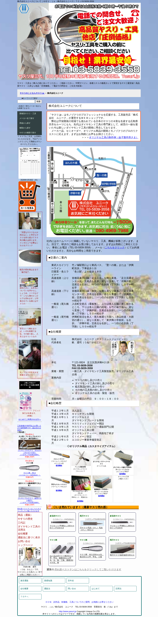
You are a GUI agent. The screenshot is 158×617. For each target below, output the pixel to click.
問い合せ (72, 588)
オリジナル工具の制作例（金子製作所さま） (113, 137)
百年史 (71, 580)
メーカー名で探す (26, 118)
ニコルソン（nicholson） (64, 519)
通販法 (47, 588)
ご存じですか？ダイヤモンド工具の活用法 (29, 385)
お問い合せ (24, 541)
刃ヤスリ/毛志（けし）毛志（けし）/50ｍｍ (91, 529)
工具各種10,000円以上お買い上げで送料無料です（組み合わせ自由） (29, 428)
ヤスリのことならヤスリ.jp (32, 93)
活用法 (118, 588)
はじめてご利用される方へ (30, 419)
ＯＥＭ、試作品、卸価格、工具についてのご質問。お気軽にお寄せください (79, 602)
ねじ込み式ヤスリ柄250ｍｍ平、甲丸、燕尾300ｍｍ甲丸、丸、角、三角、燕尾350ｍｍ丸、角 (61, 559)
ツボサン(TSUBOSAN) (95, 519)
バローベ (71, 543)
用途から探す (25, 123)
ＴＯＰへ (24, 596)
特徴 (29, 416)
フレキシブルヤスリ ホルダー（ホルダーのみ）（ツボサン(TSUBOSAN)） (30, 452)
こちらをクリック (115, 247)
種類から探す (25, 128)
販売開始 (59, 465)
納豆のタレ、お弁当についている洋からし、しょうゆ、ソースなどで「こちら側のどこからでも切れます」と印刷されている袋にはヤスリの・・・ (29, 296)
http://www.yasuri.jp (67, 611)
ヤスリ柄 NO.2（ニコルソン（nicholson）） (30, 473)
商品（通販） (25, 515)
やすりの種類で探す (27, 133)
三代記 (21, 522)
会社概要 (23, 533)
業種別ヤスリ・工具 (27, 113)
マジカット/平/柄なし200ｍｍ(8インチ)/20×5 (122, 527)
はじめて (96, 588)
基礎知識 (48, 580)
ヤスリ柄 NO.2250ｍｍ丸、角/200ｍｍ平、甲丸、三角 (92, 556)
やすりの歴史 (25, 518)
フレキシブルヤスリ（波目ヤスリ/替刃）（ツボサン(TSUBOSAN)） (30, 499)
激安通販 (24, 580)
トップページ (25, 545)
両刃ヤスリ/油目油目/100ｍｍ (122, 555)
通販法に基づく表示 (29, 537)
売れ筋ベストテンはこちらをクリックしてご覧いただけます (87, 569)
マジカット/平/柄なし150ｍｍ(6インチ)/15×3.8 (62, 527)
